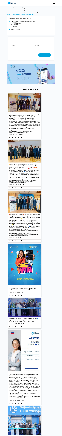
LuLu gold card (10, 388)
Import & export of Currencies (23, 388)
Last (52, 377)
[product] (42, 50)
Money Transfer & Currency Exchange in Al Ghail (18, 427)
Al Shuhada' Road (11, 394)
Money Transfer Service (28, 386)
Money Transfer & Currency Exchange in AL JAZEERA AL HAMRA (27, 429)
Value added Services (40, 386)
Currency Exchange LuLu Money (40, 388)
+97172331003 (14, 26)
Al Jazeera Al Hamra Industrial (24, 394)
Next (47, 377)
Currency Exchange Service (13, 386)
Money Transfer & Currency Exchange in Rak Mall (36, 430)
